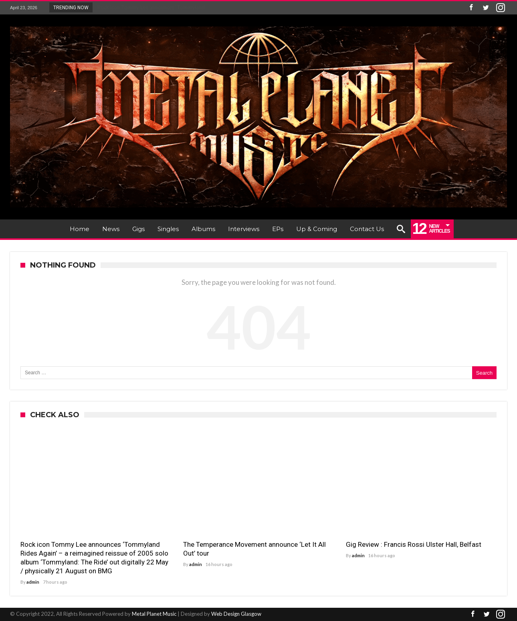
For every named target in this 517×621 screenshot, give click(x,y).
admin (32, 581)
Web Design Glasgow (236, 614)
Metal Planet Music (154, 614)
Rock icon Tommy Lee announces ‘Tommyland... (151, 7)
